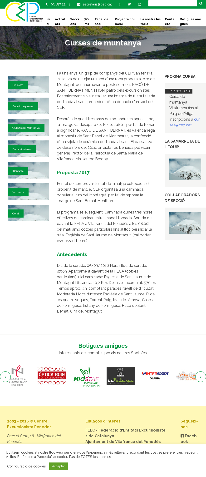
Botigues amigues (190, 21)
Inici (48, 21)
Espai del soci (102, 21)
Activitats (60, 21)
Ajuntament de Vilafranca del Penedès (123, 441)
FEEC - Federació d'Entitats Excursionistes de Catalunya (125, 433)
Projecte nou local (125, 21)
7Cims (86, 21)
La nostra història (150, 21)
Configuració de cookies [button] (26, 466)
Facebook (189, 439)
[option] (17, 376)
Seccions (74, 21)
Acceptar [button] (58, 466)
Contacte (169, 21)
